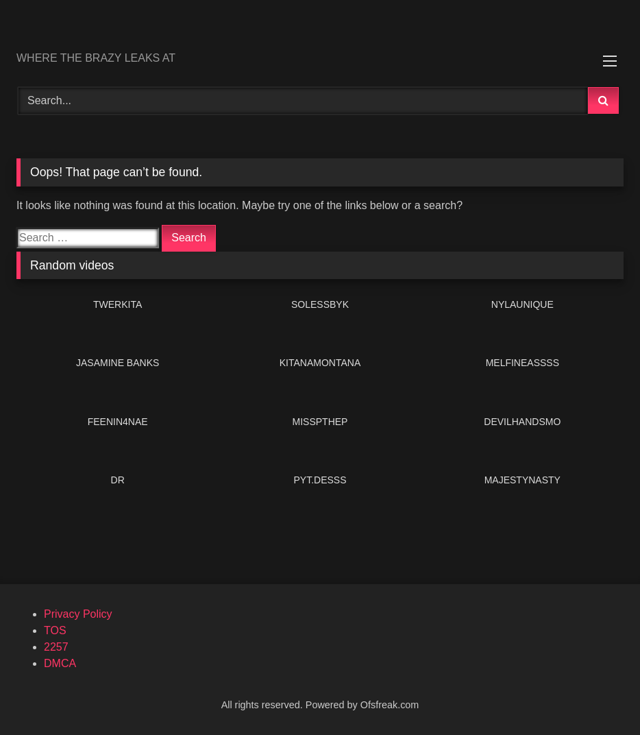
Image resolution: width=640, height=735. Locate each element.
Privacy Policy (78, 614)
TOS (55, 630)
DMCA (60, 663)
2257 (56, 647)
